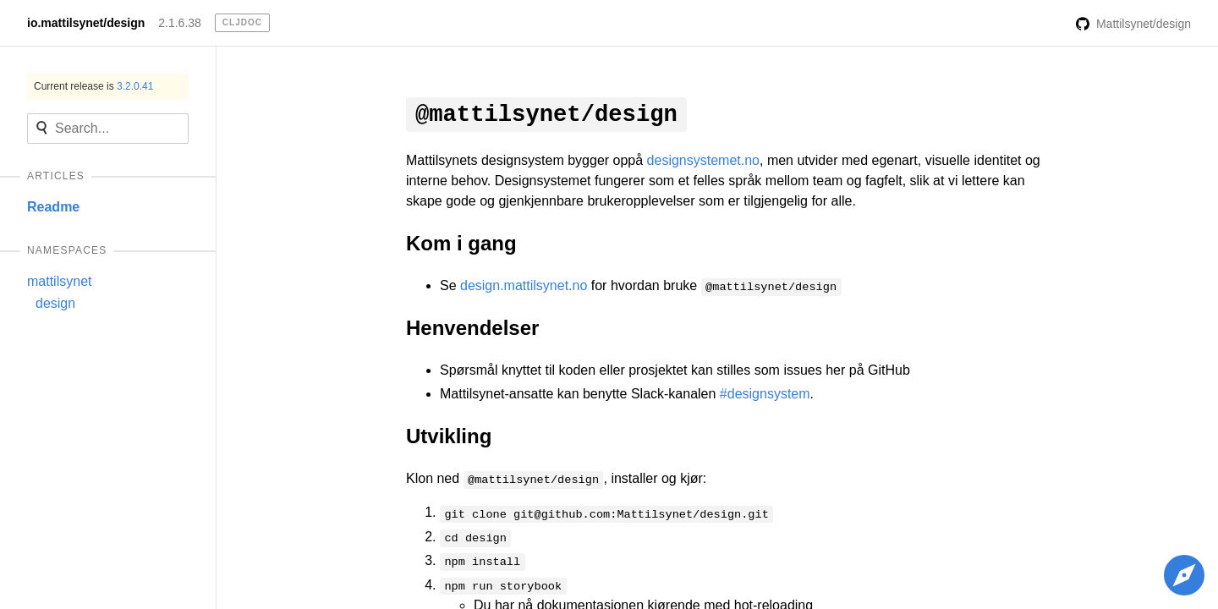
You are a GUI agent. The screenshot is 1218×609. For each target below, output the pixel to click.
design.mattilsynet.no (523, 285)
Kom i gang (461, 243)
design (55, 303)
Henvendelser (472, 327)
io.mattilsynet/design (86, 23)
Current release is (93, 86)
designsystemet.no (703, 160)
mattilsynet (59, 281)
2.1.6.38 (179, 23)
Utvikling (448, 436)
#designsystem (765, 394)
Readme (53, 207)
